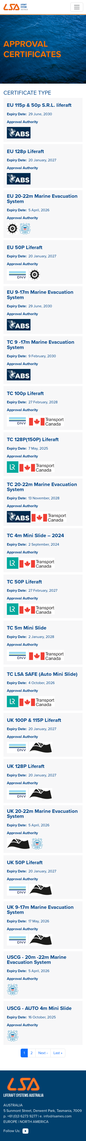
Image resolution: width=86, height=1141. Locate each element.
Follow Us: (11, 1130)
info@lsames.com (58, 1116)
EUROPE (10, 1121)
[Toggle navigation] (76, 7)
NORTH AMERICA (34, 1121)
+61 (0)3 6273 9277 (22, 1116)
